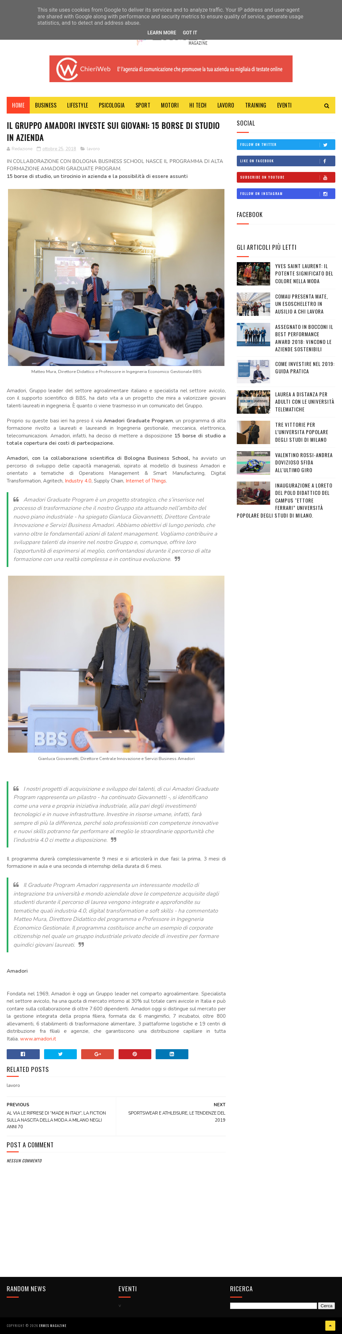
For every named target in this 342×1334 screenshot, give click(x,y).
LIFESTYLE (77, 105)
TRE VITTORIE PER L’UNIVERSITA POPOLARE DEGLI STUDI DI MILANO (301, 432)
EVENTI (284, 105)
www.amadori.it (38, 1038)
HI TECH (198, 105)
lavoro (93, 149)
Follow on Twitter (287, 144)
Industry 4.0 (78, 481)
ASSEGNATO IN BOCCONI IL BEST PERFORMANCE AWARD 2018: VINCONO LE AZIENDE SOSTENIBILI (304, 338)
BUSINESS (45, 105)
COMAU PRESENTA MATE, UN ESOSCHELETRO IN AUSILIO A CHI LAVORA (301, 304)
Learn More (161, 32)
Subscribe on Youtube (287, 177)
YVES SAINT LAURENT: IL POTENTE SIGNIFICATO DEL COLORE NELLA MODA (304, 273)
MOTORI (170, 105)
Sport (143, 105)
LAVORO (225, 105)
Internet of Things (146, 481)
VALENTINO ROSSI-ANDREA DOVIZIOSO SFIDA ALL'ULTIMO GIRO (304, 462)
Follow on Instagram (287, 193)
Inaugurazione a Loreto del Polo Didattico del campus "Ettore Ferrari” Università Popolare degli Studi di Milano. (284, 500)
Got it (190, 32)
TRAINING (256, 105)
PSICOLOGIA (112, 105)
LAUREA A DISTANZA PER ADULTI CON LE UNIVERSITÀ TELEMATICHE (304, 401)
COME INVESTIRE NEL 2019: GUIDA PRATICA (305, 367)
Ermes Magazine (52, 1325)
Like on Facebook (287, 161)
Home (18, 105)
